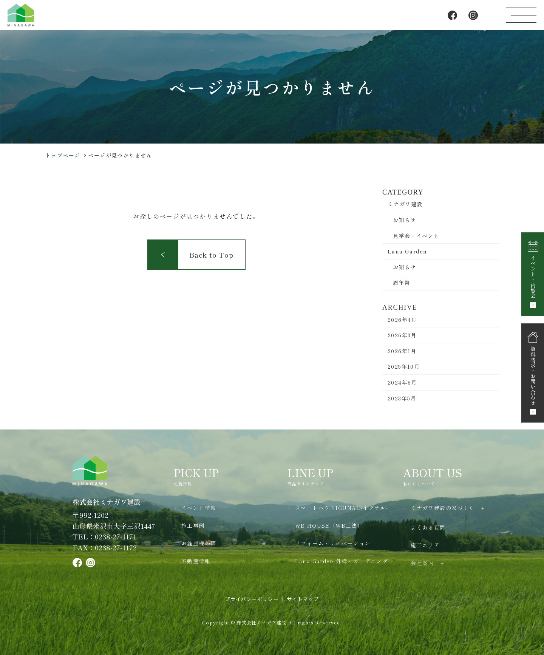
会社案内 (422, 563)
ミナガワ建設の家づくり (442, 507)
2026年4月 (402, 327)
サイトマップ (303, 598)
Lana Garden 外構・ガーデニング (341, 561)
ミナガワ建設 (405, 204)
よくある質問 (428, 527)
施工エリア (425, 545)
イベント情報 (198, 507)
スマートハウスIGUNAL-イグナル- (341, 507)
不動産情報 (195, 561)
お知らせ (404, 220)
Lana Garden (407, 251)
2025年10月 (404, 374)
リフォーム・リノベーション (333, 543)
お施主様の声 (198, 543)
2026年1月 (402, 358)
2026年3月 (402, 342)
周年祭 (401, 282)
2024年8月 (402, 390)
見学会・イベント (416, 235)
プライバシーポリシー (252, 598)
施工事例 (193, 525)
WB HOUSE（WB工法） (329, 525)
